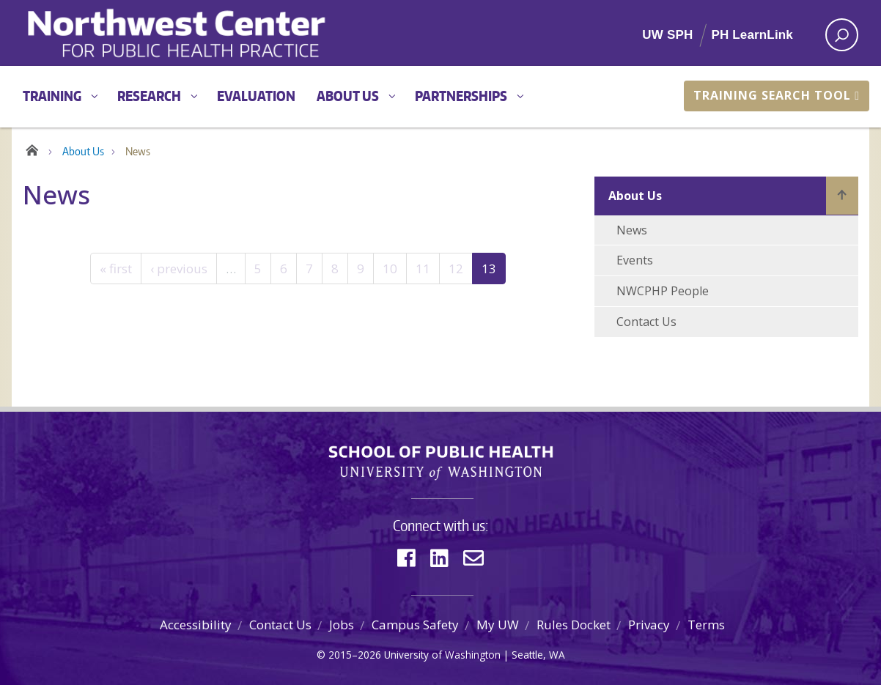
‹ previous (178, 268)
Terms (706, 624)
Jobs (341, 624)
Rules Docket (574, 624)
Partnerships (461, 95)
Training (52, 95)
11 (423, 268)
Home (32, 148)
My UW (497, 624)
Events (634, 260)
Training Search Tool (776, 95)
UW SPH (667, 35)
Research (149, 95)
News (631, 230)
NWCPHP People (662, 291)
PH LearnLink (752, 35)
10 (390, 268)
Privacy (649, 624)
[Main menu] (440, 96)
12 (456, 268)
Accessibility (196, 624)
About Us (348, 95)
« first (116, 268)
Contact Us (646, 322)
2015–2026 (354, 655)
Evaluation (256, 95)
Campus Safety (415, 624)
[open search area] (841, 34)
